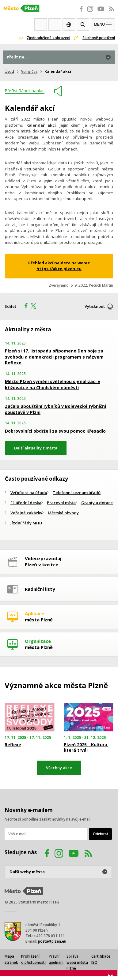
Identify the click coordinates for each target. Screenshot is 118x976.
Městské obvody (63, 513)
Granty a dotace (97, 502)
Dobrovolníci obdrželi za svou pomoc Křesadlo (55, 431)
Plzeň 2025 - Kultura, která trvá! (86, 747)
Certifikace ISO (100, 959)
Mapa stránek (11, 959)
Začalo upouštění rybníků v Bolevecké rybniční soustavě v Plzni (55, 409)
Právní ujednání (56, 959)
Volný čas (29, 71)
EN (69, 24)
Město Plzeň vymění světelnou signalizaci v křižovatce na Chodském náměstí (52, 384)
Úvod (9, 71)
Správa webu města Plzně (77, 962)
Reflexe (13, 744)
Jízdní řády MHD (26, 523)
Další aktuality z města (35, 448)
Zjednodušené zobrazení (48, 37)
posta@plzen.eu (52, 941)
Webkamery (40, 24)
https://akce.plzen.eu (59, 268)
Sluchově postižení (98, 37)
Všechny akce (59, 767)
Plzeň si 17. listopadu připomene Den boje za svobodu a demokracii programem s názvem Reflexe (54, 357)
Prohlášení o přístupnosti (33, 959)
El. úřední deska (25, 502)
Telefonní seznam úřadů (77, 492)
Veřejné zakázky (26, 513)
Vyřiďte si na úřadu (28, 492)
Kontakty (54, 24)
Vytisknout (95, 306)
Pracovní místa (61, 502)
